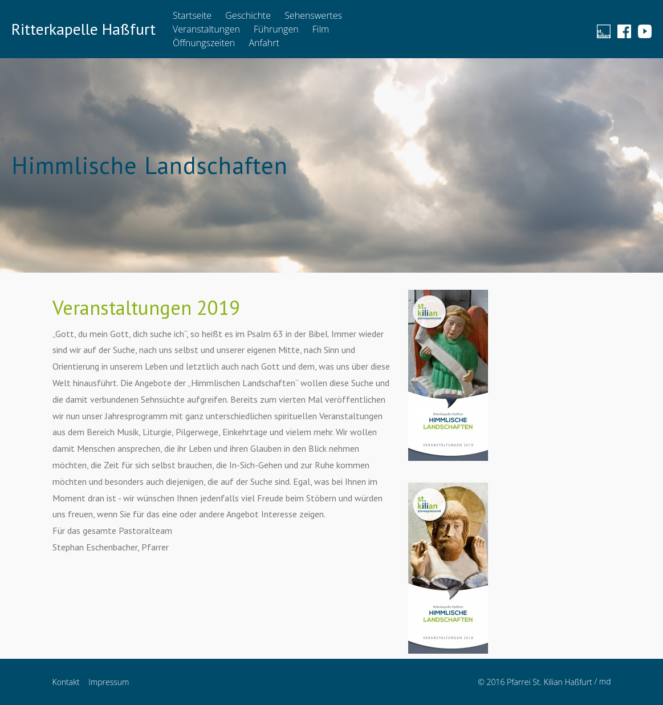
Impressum (108, 681)
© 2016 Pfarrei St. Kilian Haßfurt (535, 681)
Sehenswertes (313, 15)
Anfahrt (264, 43)
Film (320, 29)
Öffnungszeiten (204, 43)
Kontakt (66, 681)
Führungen (276, 29)
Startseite (192, 15)
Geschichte (248, 15)
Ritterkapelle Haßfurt (83, 29)
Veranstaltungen (206, 29)
